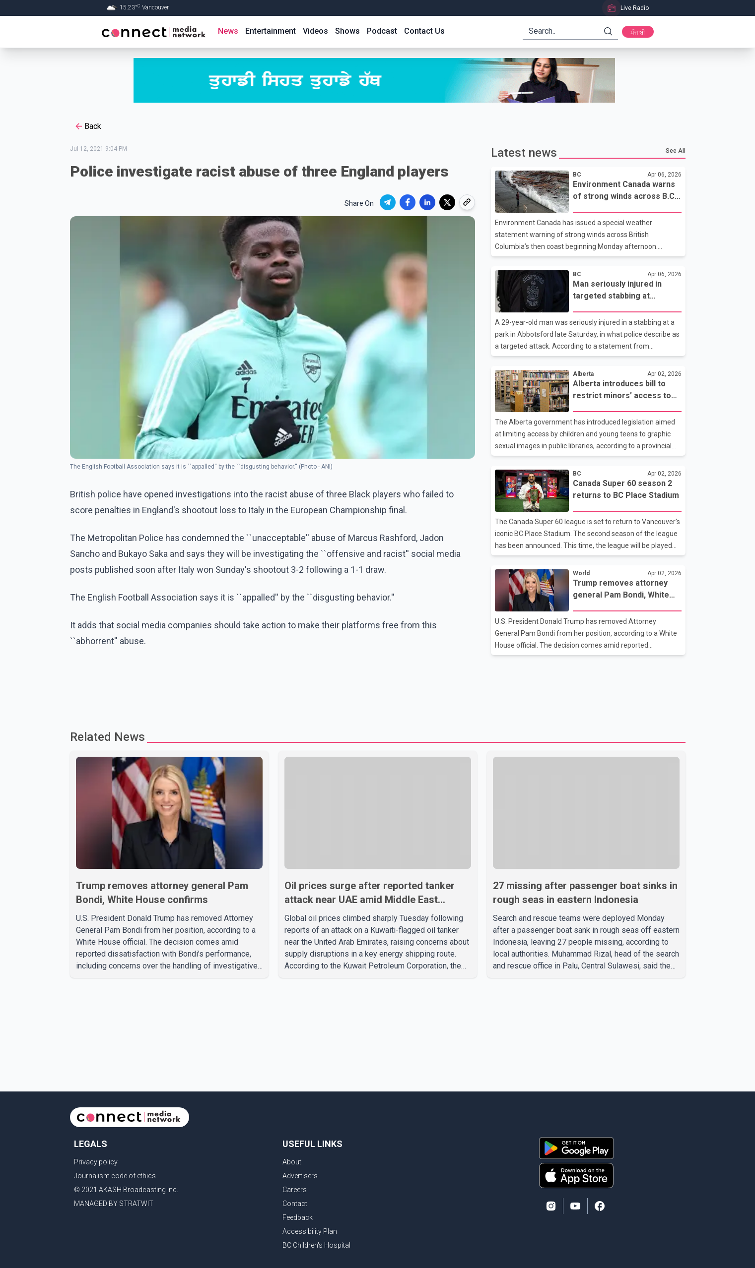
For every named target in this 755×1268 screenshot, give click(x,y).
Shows (347, 31)
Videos (315, 31)
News (228, 31)
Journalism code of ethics (115, 1176)
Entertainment (270, 31)
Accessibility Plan (309, 1231)
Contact (294, 1204)
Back (87, 126)
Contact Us (424, 31)
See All (676, 150)
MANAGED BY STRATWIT (113, 1204)
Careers (294, 1190)
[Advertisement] (374, 687)
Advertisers (300, 1176)
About (291, 1162)
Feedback (297, 1217)
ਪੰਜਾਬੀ (637, 32)
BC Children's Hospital (316, 1245)
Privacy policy (96, 1162)
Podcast (382, 31)
